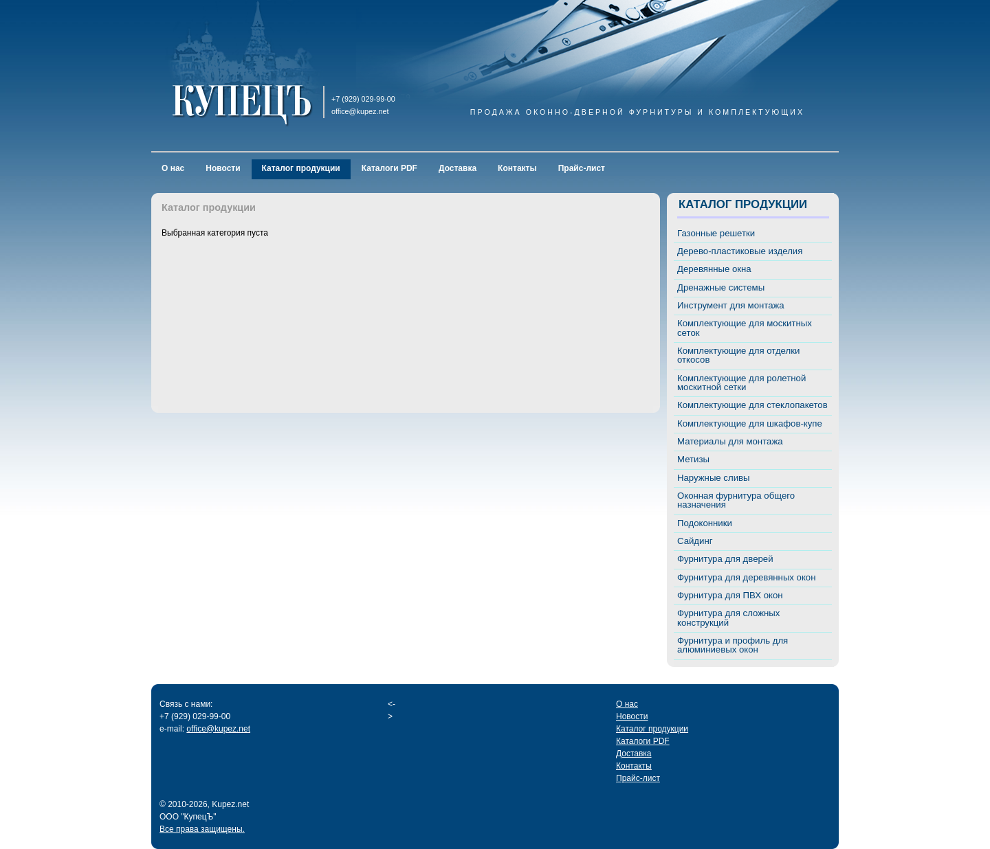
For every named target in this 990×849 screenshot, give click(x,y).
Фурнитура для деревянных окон (746, 577)
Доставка (457, 168)
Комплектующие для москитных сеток (744, 327)
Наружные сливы (713, 478)
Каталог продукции (301, 168)
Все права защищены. (202, 829)
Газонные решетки (716, 233)
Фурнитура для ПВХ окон (730, 595)
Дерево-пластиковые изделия (739, 251)
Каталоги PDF (389, 168)
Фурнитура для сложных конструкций (728, 617)
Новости (223, 168)
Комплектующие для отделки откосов (738, 355)
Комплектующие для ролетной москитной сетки (741, 382)
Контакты (517, 168)
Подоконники (704, 523)
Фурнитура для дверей (725, 559)
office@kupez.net (218, 729)
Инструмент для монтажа (730, 305)
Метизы (693, 459)
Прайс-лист (581, 168)
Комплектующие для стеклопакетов (752, 405)
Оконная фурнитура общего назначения (736, 500)
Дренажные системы (720, 287)
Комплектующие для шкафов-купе (749, 423)
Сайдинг (695, 541)
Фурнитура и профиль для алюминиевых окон (732, 645)
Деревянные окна (714, 269)
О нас (173, 168)
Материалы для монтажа (730, 441)
